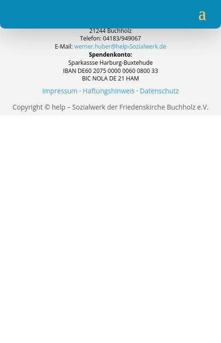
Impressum (59, 90)
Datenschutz (159, 90)
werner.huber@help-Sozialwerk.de (120, 46)
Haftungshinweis (109, 90)
